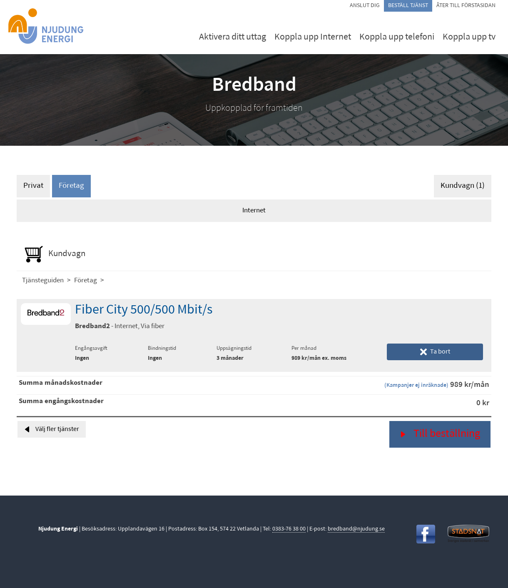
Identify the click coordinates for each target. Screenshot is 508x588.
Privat (33, 186)
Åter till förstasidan (466, 5)
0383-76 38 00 (289, 529)
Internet (254, 210)
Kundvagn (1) (463, 186)
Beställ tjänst (408, 5)
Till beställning (440, 434)
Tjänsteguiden (43, 280)
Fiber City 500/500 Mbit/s (143, 310)
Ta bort (435, 352)
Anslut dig (365, 5)
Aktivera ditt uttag (232, 37)
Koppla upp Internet (312, 37)
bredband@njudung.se (356, 529)
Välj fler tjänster (51, 429)
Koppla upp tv (469, 37)
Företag (71, 186)
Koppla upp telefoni (396, 37)
